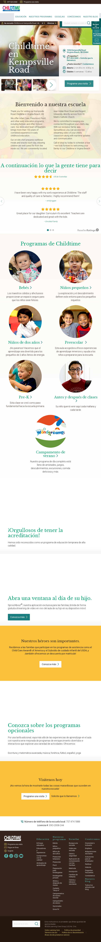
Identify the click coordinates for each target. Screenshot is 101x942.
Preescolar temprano (57, 858)
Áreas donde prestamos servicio (57, 935)
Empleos (88, 848)
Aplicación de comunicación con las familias (74, 862)
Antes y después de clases (75, 399)
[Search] (89, 23)
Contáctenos (88, 64)
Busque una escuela (73, 844)
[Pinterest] (16, 856)
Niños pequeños (56, 847)
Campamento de (50, 454)
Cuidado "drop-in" (56, 889)
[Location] (74, 23)
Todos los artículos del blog (89, 887)
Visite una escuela (72, 849)
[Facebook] (6, 856)
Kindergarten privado (57, 877)
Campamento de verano (58, 902)
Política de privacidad (72, 930)
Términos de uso (51, 932)
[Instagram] (11, 856)
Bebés (55, 843)
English (10, 851)
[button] (48, 230)
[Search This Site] (26, 924)
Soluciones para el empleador (89, 859)
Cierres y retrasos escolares (72, 882)
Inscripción (73, 871)
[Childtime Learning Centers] (10, 8)
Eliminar (50, 23)
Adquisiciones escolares (90, 853)
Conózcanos (74, 17)
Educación (20, 17)
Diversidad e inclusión (90, 844)
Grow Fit (56, 909)
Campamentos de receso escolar (58, 896)
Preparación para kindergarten (57, 870)
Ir (42, 23)
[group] (8, 85)
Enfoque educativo (40, 844)
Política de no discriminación (73, 932)
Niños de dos (25, 342)
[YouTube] (21, 856)
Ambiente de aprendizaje (41, 864)
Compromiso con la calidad (42, 858)
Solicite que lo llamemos (64, 796)
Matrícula (72, 868)
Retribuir (88, 864)
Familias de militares (73, 876)
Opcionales (57, 906)
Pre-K (55, 865)
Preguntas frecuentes (89, 871)
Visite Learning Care (52, 930)
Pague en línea (13, 847)
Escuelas (60, 17)
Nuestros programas (40, 17)
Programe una (35, 796)
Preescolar (76, 342)
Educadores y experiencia (41, 850)
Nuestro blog (90, 17)
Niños (75, 288)
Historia (88, 867)
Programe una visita (29, 2)
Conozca (18, 617)
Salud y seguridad (73, 855)
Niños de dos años (56, 853)
